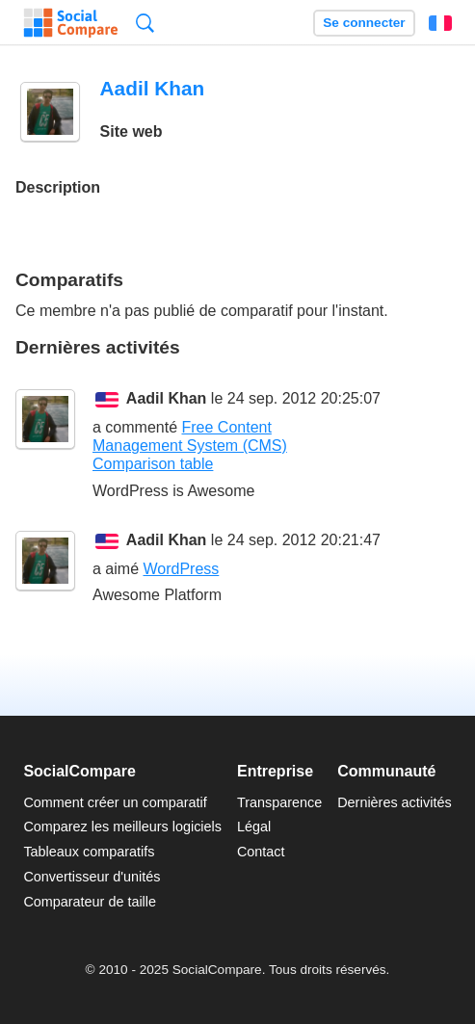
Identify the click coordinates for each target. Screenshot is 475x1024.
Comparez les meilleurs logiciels (122, 826)
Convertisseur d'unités (91, 876)
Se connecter (364, 22)
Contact (261, 851)
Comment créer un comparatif (114, 802)
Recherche (145, 22)
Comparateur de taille (89, 901)
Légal (254, 826)
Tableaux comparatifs (88, 851)
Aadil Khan (166, 398)
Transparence (279, 802)
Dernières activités (394, 802)
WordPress (181, 569)
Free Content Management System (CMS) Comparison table (189, 445)
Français (440, 23)
